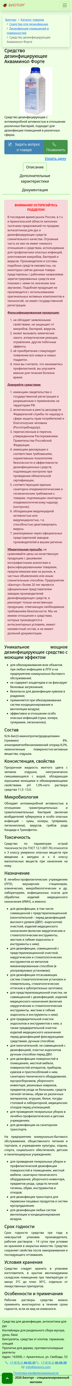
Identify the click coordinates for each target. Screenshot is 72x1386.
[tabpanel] (36, 755)
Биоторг (11, 20)
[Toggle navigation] (65, 5)
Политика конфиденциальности (36, 1373)
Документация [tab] (35, 189)
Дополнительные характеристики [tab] (35, 178)
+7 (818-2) (20, 1363)
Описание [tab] (35, 167)
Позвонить (55, 147)
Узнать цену (55, 158)
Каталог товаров (32, 20)
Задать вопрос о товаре (24, 147)
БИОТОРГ (13, 5)
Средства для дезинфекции (28, 24)
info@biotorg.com (36, 1367)
